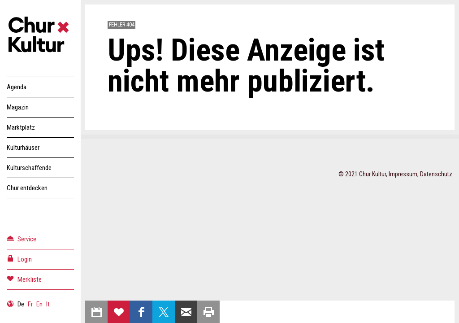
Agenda (16, 87)
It (48, 304)
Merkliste (24, 279)
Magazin (18, 107)
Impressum (403, 174)
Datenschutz (436, 174)
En (39, 304)
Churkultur (40, 36)
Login (19, 258)
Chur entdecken (27, 188)
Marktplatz (21, 127)
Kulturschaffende (29, 168)
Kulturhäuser (23, 148)
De (20, 304)
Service (21, 238)
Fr (30, 304)
